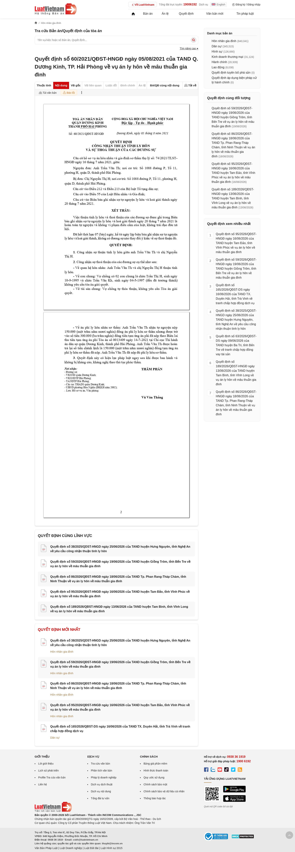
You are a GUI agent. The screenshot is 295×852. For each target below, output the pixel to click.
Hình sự (217, 51)
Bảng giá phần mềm (155, 763)
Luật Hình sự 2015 (111, 848)
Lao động (218, 67)
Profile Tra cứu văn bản (51, 777)
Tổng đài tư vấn (100, 798)
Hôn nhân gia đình (61, 651)
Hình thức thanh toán (156, 770)
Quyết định (186, 13)
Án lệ (165, 13)
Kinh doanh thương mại (227, 56)
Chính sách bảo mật (155, 784)
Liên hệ (42, 784)
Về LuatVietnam (142, 5)
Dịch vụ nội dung (101, 791)
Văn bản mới (214, 13)
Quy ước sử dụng (154, 777)
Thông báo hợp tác (155, 798)
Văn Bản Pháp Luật (46, 848)
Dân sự (54, 737)
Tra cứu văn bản (100, 763)
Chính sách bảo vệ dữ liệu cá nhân (164, 791)
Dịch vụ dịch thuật (102, 784)
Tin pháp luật (245, 13)
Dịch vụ (203, 4)
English (218, 4)
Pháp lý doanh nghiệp (103, 777)
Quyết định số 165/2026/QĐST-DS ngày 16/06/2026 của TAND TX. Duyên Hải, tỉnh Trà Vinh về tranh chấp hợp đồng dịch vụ (235, 294)
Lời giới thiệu (45, 763)
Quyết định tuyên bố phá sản (231, 72)
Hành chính (219, 62)
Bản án (148, 13)
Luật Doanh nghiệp (71, 848)
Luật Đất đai (91, 848)
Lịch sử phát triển (48, 770)
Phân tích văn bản (101, 770)
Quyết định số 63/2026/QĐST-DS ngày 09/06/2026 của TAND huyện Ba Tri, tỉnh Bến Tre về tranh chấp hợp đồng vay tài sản (236, 345)
